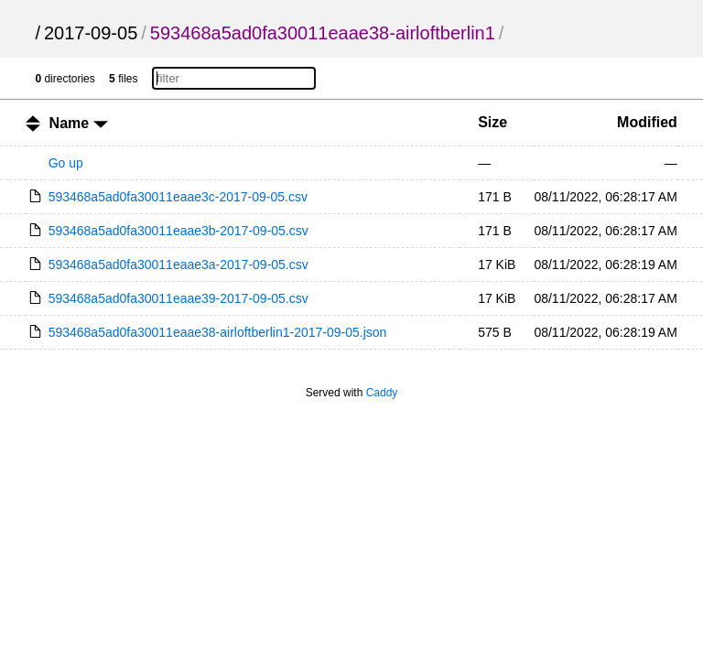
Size (492, 122)
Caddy (382, 392)
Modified (647, 122)
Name (78, 123)
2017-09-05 (90, 33)
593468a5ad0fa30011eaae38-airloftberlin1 (322, 33)
